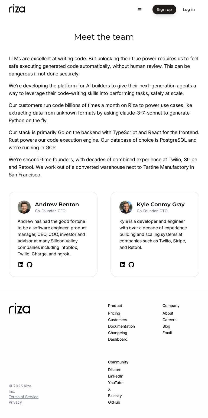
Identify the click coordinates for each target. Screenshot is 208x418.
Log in (189, 9)
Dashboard (118, 339)
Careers (169, 319)
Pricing (114, 313)
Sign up (164, 9)
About (167, 313)
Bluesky (115, 395)
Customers (117, 319)
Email (167, 332)
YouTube (115, 382)
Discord (115, 369)
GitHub (114, 402)
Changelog (117, 332)
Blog (166, 326)
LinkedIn (115, 376)
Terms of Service (23, 396)
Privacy (15, 402)
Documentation (121, 326)
